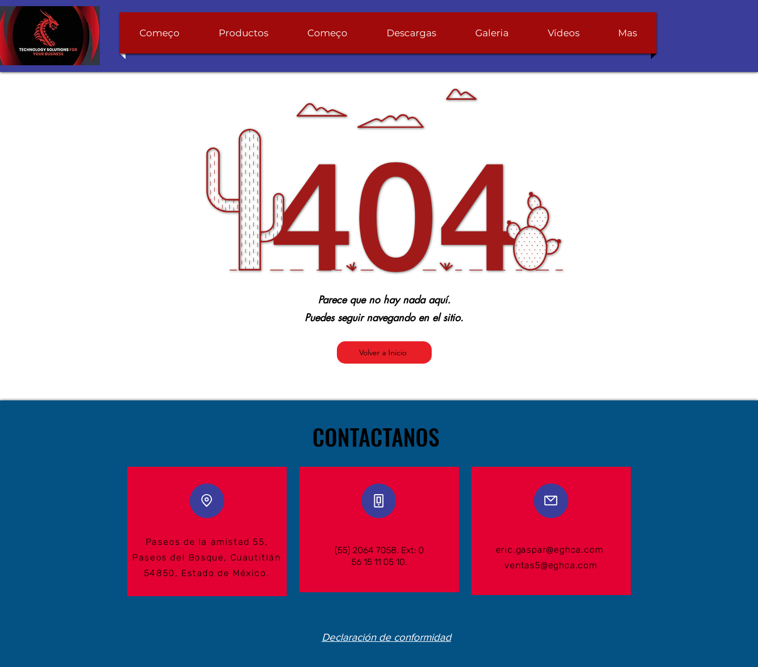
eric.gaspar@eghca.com (549, 549)
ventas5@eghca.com (550, 565)
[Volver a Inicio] (384, 352)
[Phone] (378, 501)
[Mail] (551, 501)
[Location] (207, 501)
